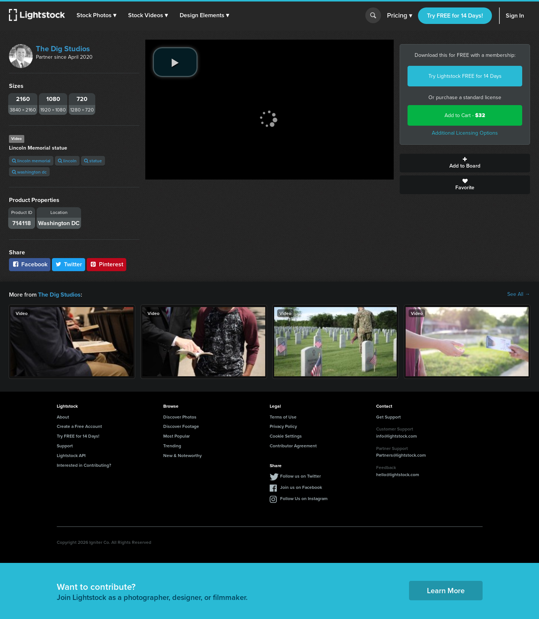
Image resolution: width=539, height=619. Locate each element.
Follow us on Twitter (300, 475)
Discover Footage (181, 426)
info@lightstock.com (396, 435)
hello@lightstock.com (397, 474)
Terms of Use (283, 416)
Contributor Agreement (293, 445)
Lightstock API (71, 455)
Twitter (69, 264)
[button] (97, 15)
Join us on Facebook (301, 487)
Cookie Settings (286, 435)
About (63, 416)
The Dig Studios (63, 48)
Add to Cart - (464, 115)
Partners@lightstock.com (401, 454)
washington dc (29, 172)
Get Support (388, 416)
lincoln (67, 160)
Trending (172, 445)
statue (93, 160)
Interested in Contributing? (84, 465)
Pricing (399, 15)
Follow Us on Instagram (304, 498)
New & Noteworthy (182, 455)
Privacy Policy (283, 426)
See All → (518, 294)
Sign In (515, 15)
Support (65, 445)
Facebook (29, 264)
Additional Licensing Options (465, 133)
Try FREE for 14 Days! (455, 15)
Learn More (446, 590)
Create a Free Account (79, 426)
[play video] (175, 62)
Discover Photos (179, 416)
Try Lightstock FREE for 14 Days (465, 76)
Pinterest (106, 264)
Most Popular (176, 435)
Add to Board (465, 163)
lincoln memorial (31, 160)
